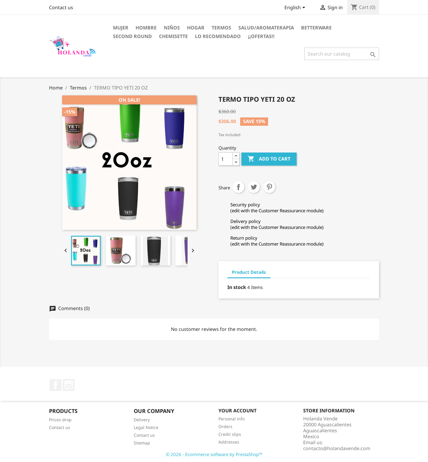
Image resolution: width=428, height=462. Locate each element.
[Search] (341, 54)
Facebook (56, 385)
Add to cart (269, 159)
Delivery (142, 419)
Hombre (146, 27)
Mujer (120, 27)
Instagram (69, 385)
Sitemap (142, 443)
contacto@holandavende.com (336, 448)
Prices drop (60, 419)
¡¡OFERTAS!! (261, 36)
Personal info (231, 419)
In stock (236, 287)
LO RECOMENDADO (218, 36)
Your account (237, 410)
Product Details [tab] (249, 272)
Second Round (132, 36)
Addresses (228, 442)
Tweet (254, 187)
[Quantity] (225, 159)
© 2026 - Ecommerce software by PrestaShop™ (214, 454)
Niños (172, 27)
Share (238, 187)
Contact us (61, 7)
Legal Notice (146, 427)
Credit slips (229, 434)
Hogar (195, 27)
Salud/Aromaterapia (266, 27)
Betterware (316, 27)
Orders (225, 426)
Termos (221, 27)
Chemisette (173, 36)
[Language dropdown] (295, 8)
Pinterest (269, 187)
